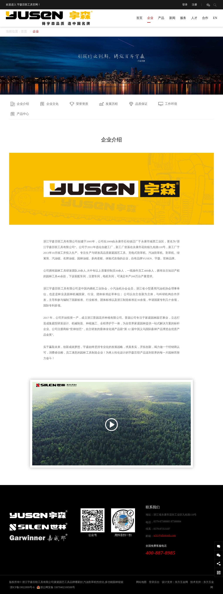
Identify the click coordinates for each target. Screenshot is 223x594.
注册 (194, 4)
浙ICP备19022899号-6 (22, 587)
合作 (205, 18)
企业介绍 (19, 104)
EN (215, 18)
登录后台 (154, 582)
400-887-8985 (160, 553)
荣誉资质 (78, 104)
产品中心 (19, 114)
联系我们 (153, 507)
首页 (139, 18)
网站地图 (141, 582)
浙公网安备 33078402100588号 (58, 587)
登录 (185, 4)
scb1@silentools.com (165, 535)
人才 (194, 18)
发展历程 (108, 104)
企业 (150, 19)
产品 (161, 18)
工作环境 (167, 104)
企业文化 (49, 104)
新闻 (172, 18)
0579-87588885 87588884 (167, 521)
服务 (183, 18)
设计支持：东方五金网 (175, 582)
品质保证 (137, 104)
